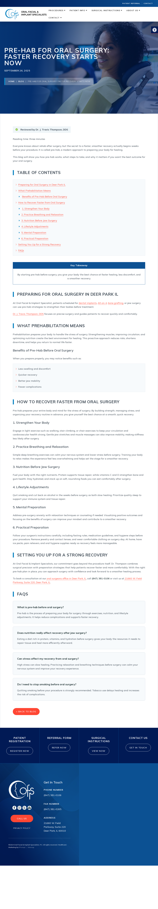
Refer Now (60, 751)
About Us (132, 10)
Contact (148, 3)
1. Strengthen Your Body (36, 208)
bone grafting (115, 303)
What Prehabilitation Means (34, 190)
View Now (99, 754)
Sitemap (31, 852)
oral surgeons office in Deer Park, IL (66, 578)
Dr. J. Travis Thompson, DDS (28, 313)
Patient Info (77, 10)
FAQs (21, 250)
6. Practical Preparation (34, 238)
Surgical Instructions (106, 10)
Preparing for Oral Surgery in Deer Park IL (42, 184)
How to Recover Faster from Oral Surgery (41, 202)
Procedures (56, 10)
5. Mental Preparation (33, 232)
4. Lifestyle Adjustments (34, 226)
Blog (21, 81)
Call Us (22, 823)
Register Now (23, 754)
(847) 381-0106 (52, 799)
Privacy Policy (22, 833)
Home (11, 81)
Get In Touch (140, 751)
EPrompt (22, 852)
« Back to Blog (27, 712)
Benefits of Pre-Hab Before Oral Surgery (44, 196)
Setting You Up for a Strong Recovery (39, 244)
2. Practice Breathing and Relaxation (42, 214)
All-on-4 (102, 303)
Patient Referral (131, 3)
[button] (154, 29)
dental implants (88, 303)
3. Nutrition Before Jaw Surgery (39, 220)
